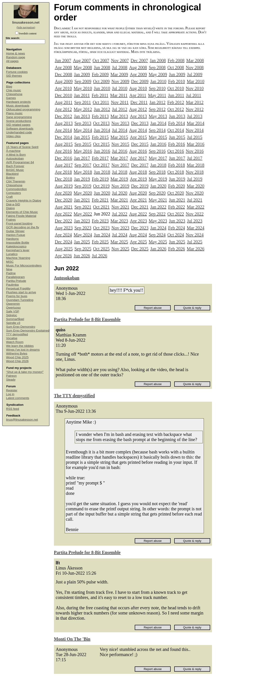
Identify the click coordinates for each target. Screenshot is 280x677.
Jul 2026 (99, 255)
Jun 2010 (102, 88)
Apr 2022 (63, 213)
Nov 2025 (120, 248)
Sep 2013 (82, 123)
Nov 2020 (194, 193)
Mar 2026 (195, 248)
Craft (9, 196)
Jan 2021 (82, 199)
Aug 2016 (138, 151)
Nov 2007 (120, 60)
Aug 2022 (138, 213)
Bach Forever (15, 166)
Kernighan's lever (17, 250)
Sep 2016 (157, 151)
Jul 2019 (194, 179)
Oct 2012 (175, 109)
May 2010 (83, 88)
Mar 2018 (195, 165)
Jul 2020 (119, 193)
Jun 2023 (177, 220)
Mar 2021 (119, 199)
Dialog (10, 208)
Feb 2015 (100, 137)
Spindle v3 (13, 323)
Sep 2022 (157, 213)
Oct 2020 (175, 193)
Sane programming (19, 117)
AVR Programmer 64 (20, 162)
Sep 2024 (157, 234)
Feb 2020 (176, 186)
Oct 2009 (101, 81)
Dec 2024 (63, 241)
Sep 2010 (157, 88)
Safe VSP (12, 311)
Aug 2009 (64, 81)
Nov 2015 (120, 144)
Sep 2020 (157, 193)
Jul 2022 (119, 213)
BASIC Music (15, 170)
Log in (10, 394)
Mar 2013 (119, 116)
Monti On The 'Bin (72, 639)
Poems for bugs (16, 296)
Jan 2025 (82, 241)
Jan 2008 (158, 60)
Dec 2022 (63, 220)
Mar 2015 (119, 137)
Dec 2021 (139, 206)
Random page (15, 57)
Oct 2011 (101, 102)
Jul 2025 (194, 241)
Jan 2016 (158, 144)
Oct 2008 (175, 67)
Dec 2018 (63, 179)
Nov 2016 (194, 151)
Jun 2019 (177, 179)
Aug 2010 (138, 88)
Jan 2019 (82, 179)
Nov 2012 (194, 109)
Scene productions (18, 121)
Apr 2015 (138, 137)
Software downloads (19, 128)
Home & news (15, 53)
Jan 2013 (82, 116)
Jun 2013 (177, 116)
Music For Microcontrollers (24, 265)
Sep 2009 (82, 81)
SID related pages (18, 124)
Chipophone (14, 94)
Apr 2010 (63, 88)
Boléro (10, 177)
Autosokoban (15, 158)
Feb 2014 (176, 123)
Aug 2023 (64, 227)
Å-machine (13, 150)
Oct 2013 (101, 123)
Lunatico (12, 254)
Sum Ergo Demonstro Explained (27, 330)
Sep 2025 (82, 248)
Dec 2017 (139, 165)
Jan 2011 (82, 95)
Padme (11, 273)
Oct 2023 (101, 227)
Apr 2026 (63, 255)
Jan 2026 (158, 248)
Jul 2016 (119, 151)
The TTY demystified (74, 395)
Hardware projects (18, 101)
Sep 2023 (82, 227)
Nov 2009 (120, 81)
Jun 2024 (102, 234)
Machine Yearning (18, 258)
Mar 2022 (195, 206)
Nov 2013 (120, 123)
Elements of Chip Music (22, 212)
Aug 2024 (138, 234)
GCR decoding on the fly (22, 227)
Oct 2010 (175, 88)
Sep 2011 (82, 102)
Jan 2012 (157, 102)
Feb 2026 (176, 248)
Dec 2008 (63, 74)
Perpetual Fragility (18, 288)
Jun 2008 (102, 67)
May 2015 (158, 137)
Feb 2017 (100, 158)
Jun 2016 (102, 151)
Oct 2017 (101, 165)
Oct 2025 (101, 248)
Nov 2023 (120, 227)
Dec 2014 (63, 137)
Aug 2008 (138, 67)
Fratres (11, 219)
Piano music (14, 113)
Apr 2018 (63, 172)
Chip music (13, 90)
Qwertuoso (13, 307)
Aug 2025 (64, 248)
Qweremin (13, 303)
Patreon (11, 375)
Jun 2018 (102, 172)
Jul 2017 (194, 158)
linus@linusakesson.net (22, 419)
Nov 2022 (194, 213)
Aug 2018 (138, 172)
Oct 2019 (101, 186)
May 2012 (83, 109)
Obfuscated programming (23, 109)
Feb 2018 (176, 165)
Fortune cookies (17, 72)
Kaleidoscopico (16, 246)
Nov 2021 (120, 206)
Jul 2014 (119, 130)
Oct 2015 (101, 144)
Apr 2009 (138, 74)
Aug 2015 (64, 144)
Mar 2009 (119, 74)
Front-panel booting (19, 223)
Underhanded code (19, 132)
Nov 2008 (194, 67)
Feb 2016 (176, 144)
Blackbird (12, 173)
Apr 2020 (63, 193)
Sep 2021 (82, 206)
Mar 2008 (195, 60)
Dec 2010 (63, 95)
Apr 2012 (63, 109)
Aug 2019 (64, 186)
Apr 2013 (138, 116)
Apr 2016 (63, 151)
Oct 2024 (175, 234)
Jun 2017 (177, 158)
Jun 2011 (176, 95)
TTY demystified (17, 334)
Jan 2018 (158, 165)
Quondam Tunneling (19, 300)
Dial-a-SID (13, 204)
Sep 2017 (82, 165)
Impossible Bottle (17, 242)
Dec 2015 (139, 144)
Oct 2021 (101, 206)
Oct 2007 (101, 60)
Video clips (13, 136)
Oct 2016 (175, 151)
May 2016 (83, 151)
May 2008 (83, 67)
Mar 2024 (195, 227)
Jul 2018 (119, 172)
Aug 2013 (64, 123)
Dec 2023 (139, 227)
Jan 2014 (158, 123)
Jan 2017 (82, 158)
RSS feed (12, 408)
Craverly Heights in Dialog (23, 200)
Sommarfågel (15, 319)
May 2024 (83, 234)
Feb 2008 (176, 60)
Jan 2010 (158, 81)
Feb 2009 (100, 74)
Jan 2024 (158, 227)
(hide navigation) (26, 27)
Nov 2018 (194, 172)
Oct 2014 (175, 130)
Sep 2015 (82, 144)
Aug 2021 (64, 206)
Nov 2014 (194, 130)
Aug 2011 (64, 102)
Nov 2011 (120, 102)
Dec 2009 (139, 81)
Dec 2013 (139, 123)
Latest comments (17, 398)
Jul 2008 (119, 67)
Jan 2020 (158, 186)
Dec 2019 (139, 186)
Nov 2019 (120, 186)
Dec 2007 (139, 60)
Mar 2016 (195, 144)
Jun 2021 (177, 199)
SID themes (14, 75)
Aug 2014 (138, 130)
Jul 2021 (194, 199)
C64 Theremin (15, 181)
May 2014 (83, 130)
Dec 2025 (139, 248)
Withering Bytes (16, 353)
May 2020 (83, 193)
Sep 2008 (157, 67)
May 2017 (158, 158)
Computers (13, 193)
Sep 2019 (82, 186)
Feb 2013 (100, 116)
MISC (10, 261)
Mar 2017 (119, 158)
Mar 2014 (195, 123)
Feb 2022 (176, 206)
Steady (10, 379)
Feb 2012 (175, 102)
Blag (9, 86)
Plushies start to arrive (21, 292)
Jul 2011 (193, 95)
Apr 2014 (63, 130)
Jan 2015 (82, 137)
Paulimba (12, 284)
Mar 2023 (119, 220)
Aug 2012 (138, 109)
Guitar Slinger (15, 231)
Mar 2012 (194, 102)
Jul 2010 (119, 88)
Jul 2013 (194, 116)
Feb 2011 (100, 95)
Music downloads (17, 105)
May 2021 (158, 199)
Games (11, 98)
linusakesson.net (26, 22)
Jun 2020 (102, 193)
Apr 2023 (138, 220)
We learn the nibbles (20, 345)
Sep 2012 (157, 109)
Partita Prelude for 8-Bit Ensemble (87, 319)
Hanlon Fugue (15, 235)
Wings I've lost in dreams (23, 349)
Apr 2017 (138, 158)
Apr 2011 (137, 95)
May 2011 (157, 95)
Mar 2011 (119, 95)
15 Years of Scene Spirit (22, 147)
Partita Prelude (16, 280)
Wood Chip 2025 (17, 357)
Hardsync (12, 238)
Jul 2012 (119, 109)
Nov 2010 (194, 88)
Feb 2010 (176, 81)
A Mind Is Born (16, 154)
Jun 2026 (82, 255)
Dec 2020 (63, 199)
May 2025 (158, 241)
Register (11, 390)
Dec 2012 (63, 116)
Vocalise (11, 338)
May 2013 (158, 116)
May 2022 (83, 213)
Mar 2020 (195, 186)
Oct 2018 (175, 172)
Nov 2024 (194, 234)
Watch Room (15, 342)
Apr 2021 (138, 199)
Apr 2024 (63, 234)
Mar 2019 (119, 179)
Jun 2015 (177, 137)
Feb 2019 (100, 179)
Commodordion (16, 189)
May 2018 (83, 172)
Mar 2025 (119, 241)
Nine (9, 269)
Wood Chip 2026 (17, 361)
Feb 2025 (100, 241)
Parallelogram (15, 277)
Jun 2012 (102, 109)
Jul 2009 (194, 74)
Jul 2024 (119, 234)
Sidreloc (11, 315)
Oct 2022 (175, 213)
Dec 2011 (139, 102)
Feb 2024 (176, 227)
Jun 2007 (63, 60)
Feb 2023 (100, 220)
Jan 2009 (82, 74)
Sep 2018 (157, 172)
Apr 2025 (138, 241)
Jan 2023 (82, 220)
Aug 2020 (138, 193)
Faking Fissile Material (21, 215)
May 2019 (158, 179)
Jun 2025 (177, 241)
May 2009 (158, 74)
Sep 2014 (157, 130)
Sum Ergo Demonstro (20, 326)
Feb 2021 (100, 199)
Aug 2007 (82, 60)
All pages (12, 61)
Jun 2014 (102, 130)
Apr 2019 (138, 179)
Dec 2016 (63, 158)
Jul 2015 (194, 137)
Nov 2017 (120, 165)
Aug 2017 (64, 165)
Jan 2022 (158, 206)
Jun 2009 (177, 74)
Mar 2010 (195, 81)
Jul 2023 (194, 220)
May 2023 (158, 220)
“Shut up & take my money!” (25, 372)
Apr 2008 (63, 67)
